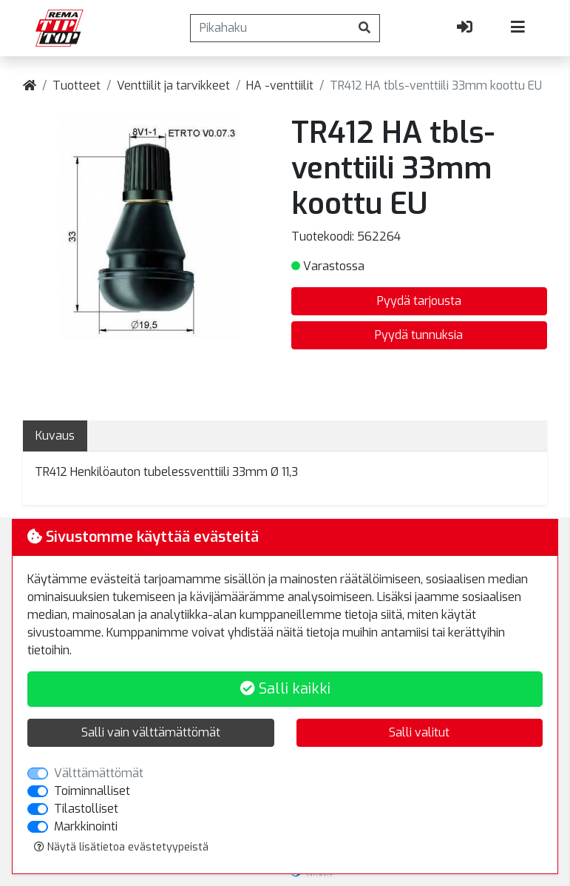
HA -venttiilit (279, 85)
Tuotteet (76, 85)
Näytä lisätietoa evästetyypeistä (121, 847)
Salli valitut (419, 732)
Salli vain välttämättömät (150, 732)
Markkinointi (86, 826)
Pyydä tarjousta (419, 301)
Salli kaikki (285, 689)
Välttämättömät (98, 773)
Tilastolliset (86, 808)
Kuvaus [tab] (55, 435)
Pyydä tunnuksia (419, 335)
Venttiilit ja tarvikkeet (173, 85)
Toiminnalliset (92, 791)
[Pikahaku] (270, 28)
